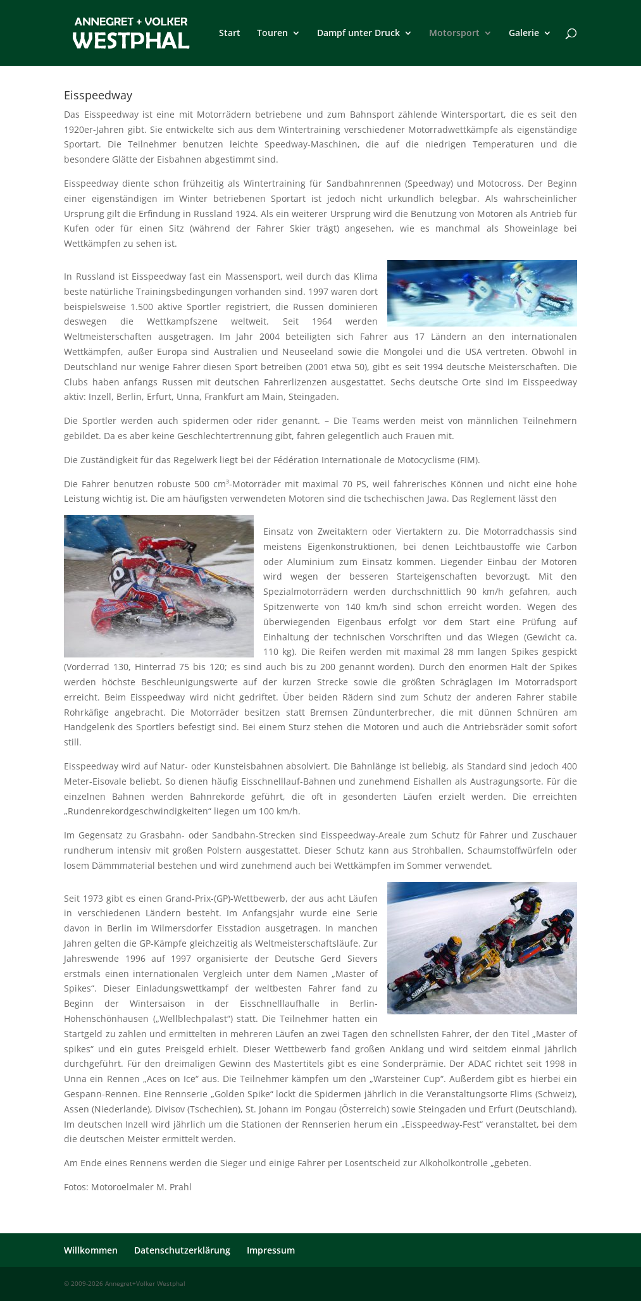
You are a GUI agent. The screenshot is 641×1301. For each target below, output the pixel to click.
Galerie (524, 33)
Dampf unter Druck (358, 33)
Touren (272, 33)
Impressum (271, 1250)
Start (229, 33)
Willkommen (91, 1250)
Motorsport (454, 33)
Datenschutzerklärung (182, 1250)
